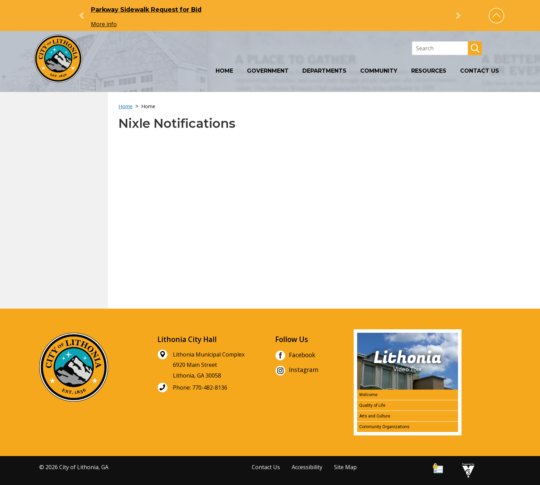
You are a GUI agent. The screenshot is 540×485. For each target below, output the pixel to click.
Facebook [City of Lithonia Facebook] (295, 355)
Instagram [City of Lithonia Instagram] (297, 370)
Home (224, 71)
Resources (428, 71)
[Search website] (440, 48)
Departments (324, 71)
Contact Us (479, 71)
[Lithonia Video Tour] (407, 361)
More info (104, 24)
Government (268, 71)
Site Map (345, 467)
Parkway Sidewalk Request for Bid (146, 9)
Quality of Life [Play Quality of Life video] (372, 405)
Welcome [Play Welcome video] (368, 394)
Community (378, 71)
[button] (496, 15)
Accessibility (307, 467)
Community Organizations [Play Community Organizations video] (384, 426)
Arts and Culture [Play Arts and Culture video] (374, 416)
